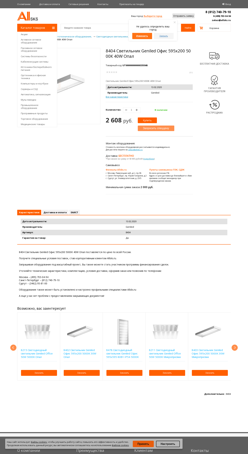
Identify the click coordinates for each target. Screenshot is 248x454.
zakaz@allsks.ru (221, 20)
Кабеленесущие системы (34, 61)
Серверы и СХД (29, 89)
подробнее (148, 158)
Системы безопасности (33, 56)
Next (235, 348)
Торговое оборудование (34, 118)
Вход (228, 4)
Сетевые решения (79, 4)
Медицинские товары (33, 124)
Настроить (168, 443)
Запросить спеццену (156, 128)
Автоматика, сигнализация (35, 94)
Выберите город (153, 16)
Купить (147, 120)
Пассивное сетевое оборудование (31, 50)
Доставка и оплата (49, 4)
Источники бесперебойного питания (36, 68)
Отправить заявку (183, 15)
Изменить (142, 35)
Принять (143, 443)
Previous (13, 348)
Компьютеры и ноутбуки (34, 83)
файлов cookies (120, 445)
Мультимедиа (28, 99)
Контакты (102, 4)
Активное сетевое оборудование (31, 41)
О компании (23, 4)
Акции (24, 34)
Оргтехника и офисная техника (33, 77)
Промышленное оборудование (29, 107)
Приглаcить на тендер (131, 4)
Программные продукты (34, 113)
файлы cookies (39, 441)
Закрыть (163, 35)
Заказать (39, 372)
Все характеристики (117, 96)
